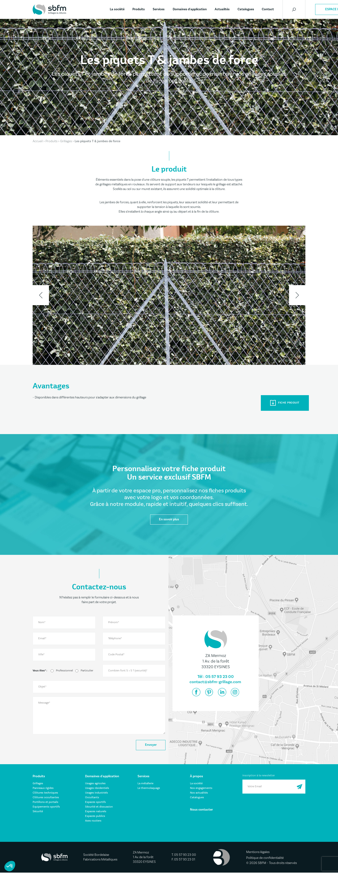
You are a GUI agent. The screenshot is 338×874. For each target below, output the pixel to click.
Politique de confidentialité (265, 859)
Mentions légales (257, 853)
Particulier (87, 671)
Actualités (222, 9)
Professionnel (64, 671)
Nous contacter (201, 811)
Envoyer (149, 746)
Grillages (66, 141)
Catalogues (246, 9)
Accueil (38, 141)
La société (117, 9)
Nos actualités (199, 794)
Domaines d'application (190, 9)
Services (159, 9)
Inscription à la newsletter (258, 776)
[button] (9, 866)
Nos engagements (201, 789)
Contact (268, 9)
